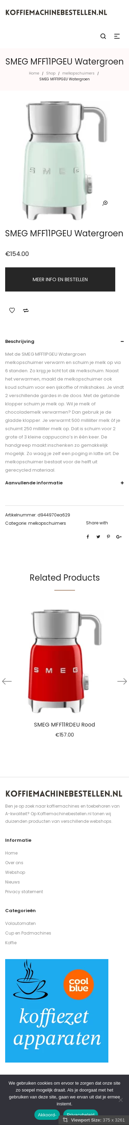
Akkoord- (47, 1114)
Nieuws (12, 882)
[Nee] (120, 1099)
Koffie (11, 943)
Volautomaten (20, 923)
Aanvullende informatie (34, 483)
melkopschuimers (78, 73)
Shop (50, 73)
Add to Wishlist (12, 310)
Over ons (14, 863)
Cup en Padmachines (28, 933)
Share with (97, 523)
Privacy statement (24, 892)
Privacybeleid (81, 1114)
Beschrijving (19, 341)
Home (34, 73)
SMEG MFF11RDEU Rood (64, 725)
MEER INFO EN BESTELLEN (60, 279)
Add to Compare (26, 310)
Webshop (15, 872)
